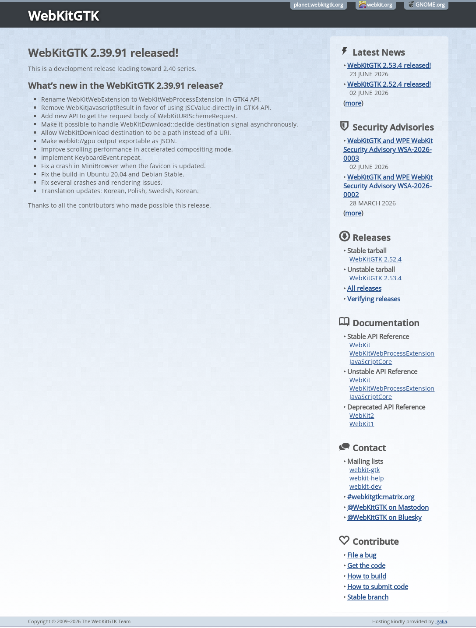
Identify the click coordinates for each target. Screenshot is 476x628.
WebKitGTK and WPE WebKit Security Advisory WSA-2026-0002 (388, 186)
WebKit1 (361, 424)
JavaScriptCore (370, 361)
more (353, 103)
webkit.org (379, 4)
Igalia (441, 621)
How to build (366, 576)
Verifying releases (373, 298)
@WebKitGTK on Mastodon (388, 507)
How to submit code (377, 586)
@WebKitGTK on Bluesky (384, 517)
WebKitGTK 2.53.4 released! (389, 65)
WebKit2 (361, 415)
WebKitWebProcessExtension (391, 353)
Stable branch (367, 597)
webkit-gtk (364, 470)
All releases (364, 288)
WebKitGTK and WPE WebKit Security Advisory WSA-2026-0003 (388, 149)
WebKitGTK (63, 16)
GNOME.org (430, 4)
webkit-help (366, 478)
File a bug (361, 554)
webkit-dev (365, 486)
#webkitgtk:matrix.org (380, 496)
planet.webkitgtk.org (318, 4)
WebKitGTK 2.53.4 (375, 278)
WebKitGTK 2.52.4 (375, 259)
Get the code (366, 565)
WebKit (359, 345)
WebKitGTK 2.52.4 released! (389, 84)
